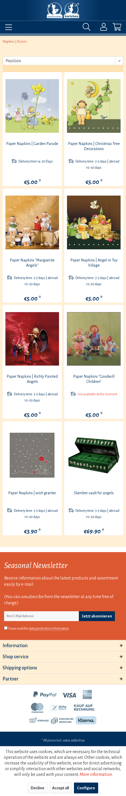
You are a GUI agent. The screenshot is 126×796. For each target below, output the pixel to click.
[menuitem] (7, 28)
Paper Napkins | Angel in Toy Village (93, 262)
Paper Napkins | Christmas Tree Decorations (94, 146)
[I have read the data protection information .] (5, 628)
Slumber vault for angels (94, 493)
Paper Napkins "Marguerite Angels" (32, 262)
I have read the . (39, 629)
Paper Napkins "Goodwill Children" (93, 379)
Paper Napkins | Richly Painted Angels (32, 379)
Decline (37, 788)
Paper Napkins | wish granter (32, 493)
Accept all (60, 788)
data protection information (49, 628)
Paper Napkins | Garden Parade (32, 144)
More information (96, 774)
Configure (86, 788)
